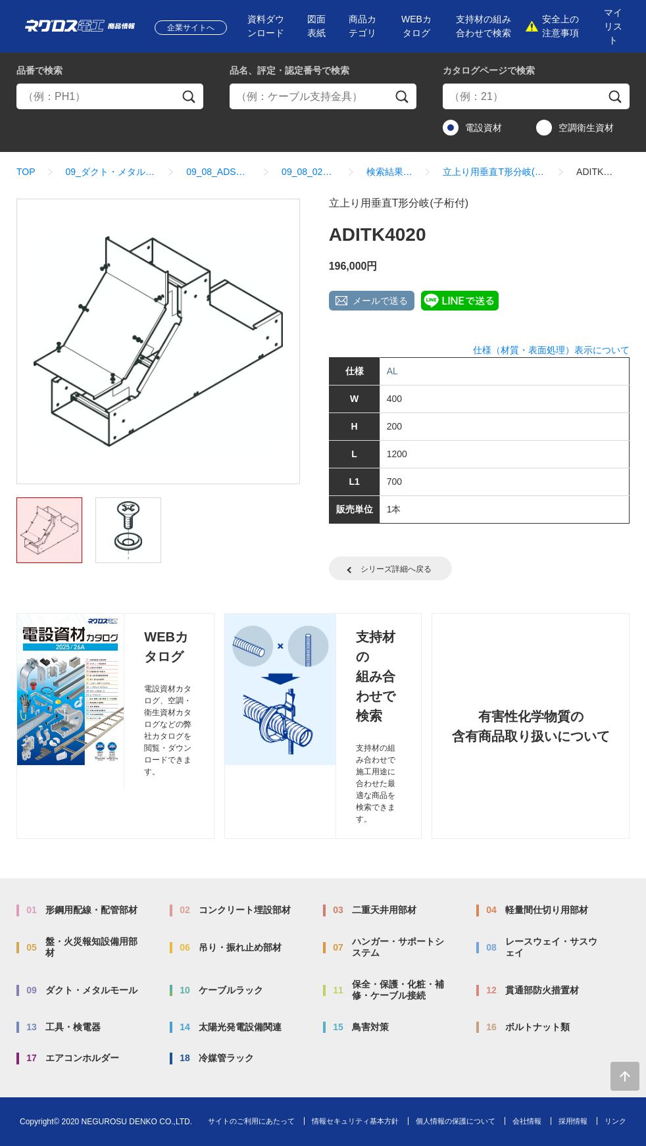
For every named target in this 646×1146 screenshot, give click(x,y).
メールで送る (380, 300)
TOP (26, 171)
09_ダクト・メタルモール (111, 171)
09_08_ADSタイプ (218, 171)
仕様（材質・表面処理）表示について (551, 350)
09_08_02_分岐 (309, 171)
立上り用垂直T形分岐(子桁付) (494, 171)
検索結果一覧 (389, 171)
